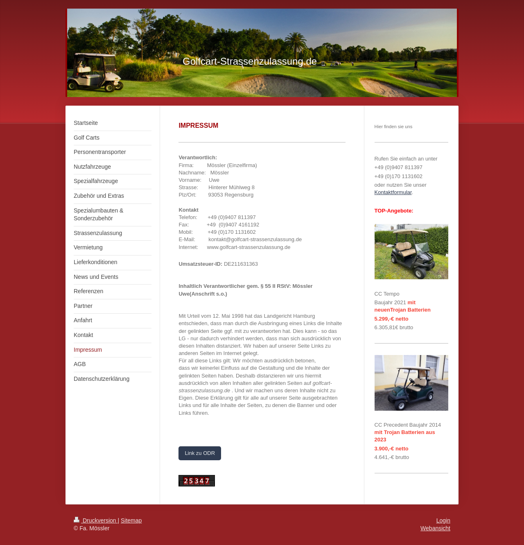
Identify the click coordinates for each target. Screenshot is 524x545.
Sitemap (131, 520)
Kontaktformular (393, 192)
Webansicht (435, 528)
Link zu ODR (200, 453)
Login (443, 520)
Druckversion (95, 520)
